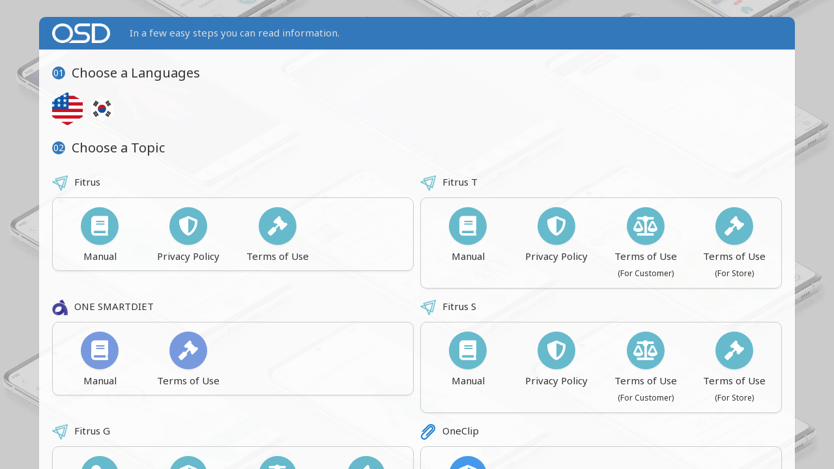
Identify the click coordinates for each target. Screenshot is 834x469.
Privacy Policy (188, 235)
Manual (100, 235)
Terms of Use (277, 235)
